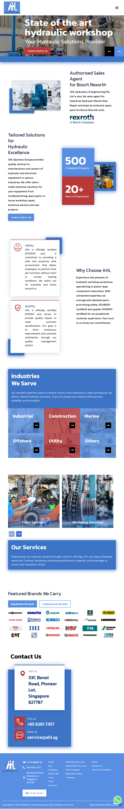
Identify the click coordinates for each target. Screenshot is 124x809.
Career (95, 762)
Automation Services (76, 765)
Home (51, 762)
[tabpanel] (62, 624)
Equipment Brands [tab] (22, 604)
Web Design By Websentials (106, 805)
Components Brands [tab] (55, 604)
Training (70, 777)
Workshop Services (75, 762)
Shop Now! (35, 793)
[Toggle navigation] (117, 8)
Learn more (38, 51)
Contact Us (97, 765)
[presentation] (12, 534)
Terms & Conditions (101, 769)
